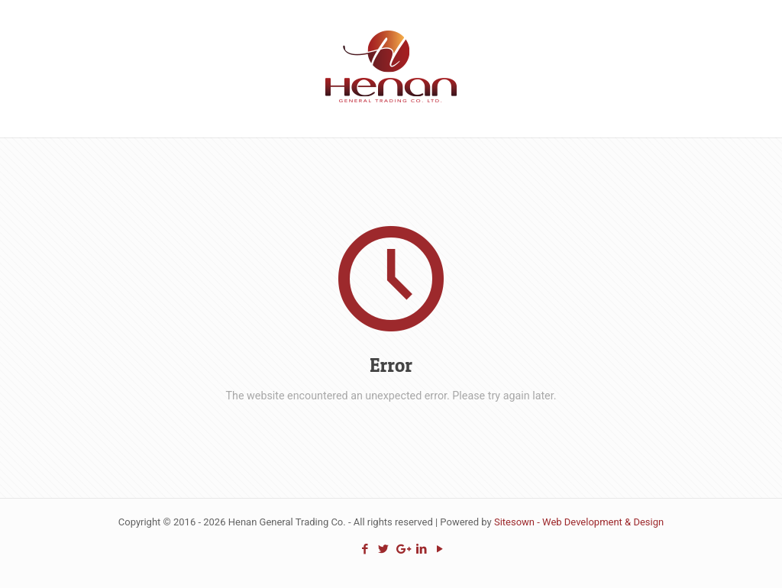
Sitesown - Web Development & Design (579, 522)
